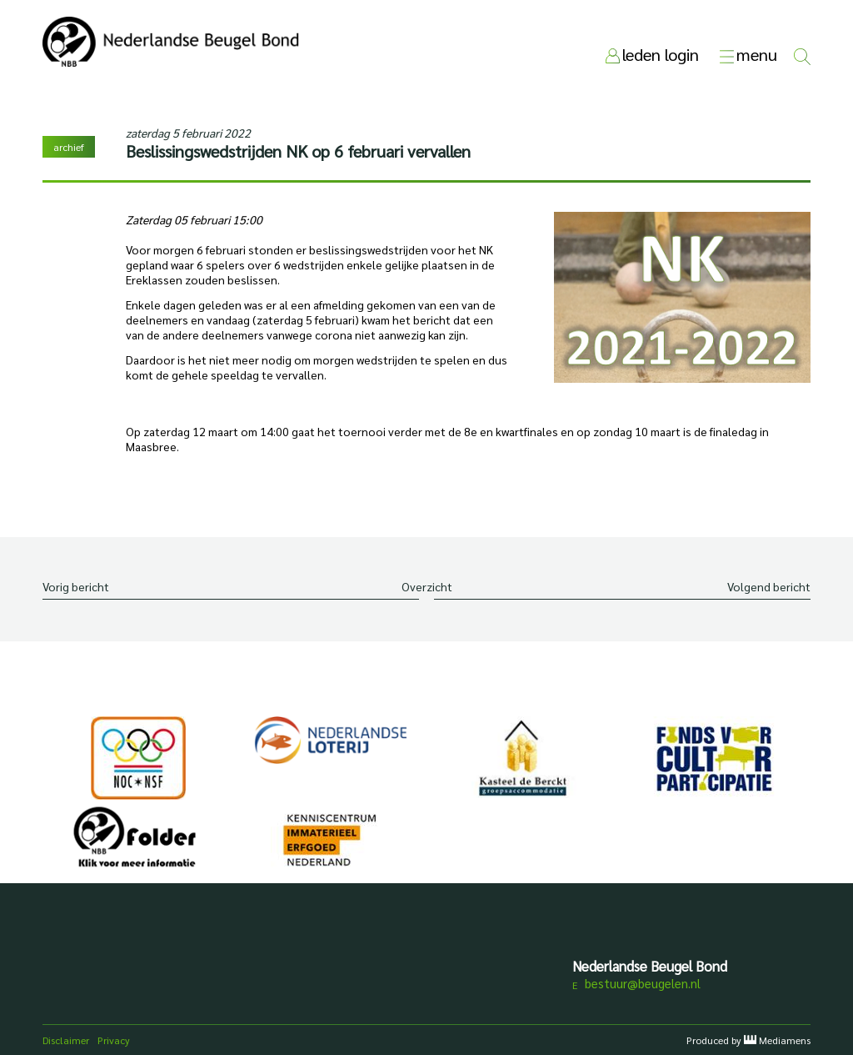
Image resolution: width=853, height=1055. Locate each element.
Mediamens (785, 1040)
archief (68, 146)
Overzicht (427, 586)
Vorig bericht (75, 586)
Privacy (113, 1040)
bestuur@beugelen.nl (643, 983)
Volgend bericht (769, 586)
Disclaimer (65, 1040)
